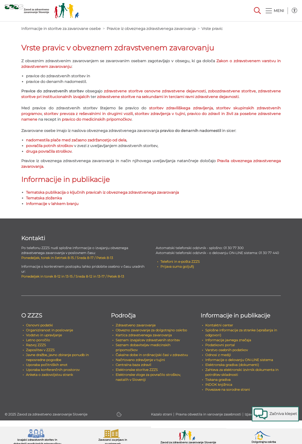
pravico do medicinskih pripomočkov (96, 119)
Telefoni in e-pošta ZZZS (180, 261)
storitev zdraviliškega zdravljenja (181, 108)
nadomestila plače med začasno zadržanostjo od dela (76, 140)
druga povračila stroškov (48, 151)
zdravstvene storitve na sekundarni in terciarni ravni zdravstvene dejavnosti (168, 97)
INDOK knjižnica (218, 384)
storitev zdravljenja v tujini (160, 113)
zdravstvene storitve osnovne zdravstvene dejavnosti (155, 91)
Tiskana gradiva (218, 380)
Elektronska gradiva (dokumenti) (232, 365)
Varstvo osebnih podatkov (226, 350)
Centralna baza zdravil (133, 365)
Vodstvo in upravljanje (44, 335)
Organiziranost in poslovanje (49, 330)
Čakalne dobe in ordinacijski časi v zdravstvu (152, 355)
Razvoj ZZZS (36, 345)
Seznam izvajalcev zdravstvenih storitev (148, 340)
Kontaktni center (219, 325)
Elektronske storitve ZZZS (137, 370)
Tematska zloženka (44, 198)
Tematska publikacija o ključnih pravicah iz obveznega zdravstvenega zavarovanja (102, 192)
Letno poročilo (38, 340)
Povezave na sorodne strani (227, 389)
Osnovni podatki (39, 325)
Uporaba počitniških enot (46, 365)
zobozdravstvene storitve (232, 91)
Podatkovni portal (220, 345)
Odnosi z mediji (218, 355)
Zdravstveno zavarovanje (135, 325)
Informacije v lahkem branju (52, 203)
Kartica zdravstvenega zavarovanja (144, 335)
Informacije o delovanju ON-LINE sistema (239, 360)
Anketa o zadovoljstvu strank (49, 375)
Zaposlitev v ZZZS (40, 350)
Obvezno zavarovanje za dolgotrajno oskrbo (151, 330)
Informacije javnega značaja (228, 340)
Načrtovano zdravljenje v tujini (140, 360)
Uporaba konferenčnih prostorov (53, 370)
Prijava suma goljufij (177, 266)
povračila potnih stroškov (49, 146)
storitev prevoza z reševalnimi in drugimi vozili (88, 113)
